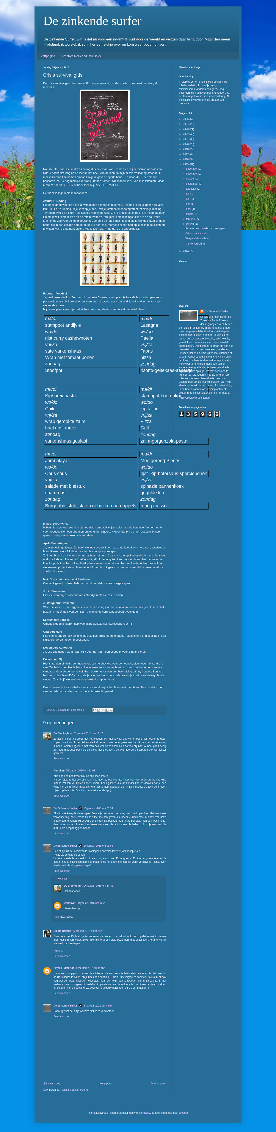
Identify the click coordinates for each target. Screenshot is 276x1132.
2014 (186, 251)
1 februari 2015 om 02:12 (90, 967)
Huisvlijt (57, 950)
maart (189, 213)
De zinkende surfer (92, 21)
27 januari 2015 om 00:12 (87, 930)
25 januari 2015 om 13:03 (80, 770)
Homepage (105, 1083)
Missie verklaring (195, 243)
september (192, 183)
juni (188, 198)
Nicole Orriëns (62, 930)
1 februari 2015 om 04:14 (98, 1005)
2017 (186, 154)
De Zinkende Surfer (65, 808)
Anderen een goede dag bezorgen (205, 228)
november (192, 173)
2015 (186, 164)
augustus (191, 188)
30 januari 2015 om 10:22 (91, 902)
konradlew (145, 1112)
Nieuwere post (52, 1083)
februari (191, 219)
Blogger (183, 1112)
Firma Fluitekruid (63, 967)
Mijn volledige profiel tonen (194, 397)
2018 (186, 149)
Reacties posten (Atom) (74, 1089)
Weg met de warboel (197, 238)
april (189, 209)
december (192, 168)
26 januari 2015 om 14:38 (98, 885)
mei (188, 203)
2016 (186, 159)
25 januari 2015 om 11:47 (88, 733)
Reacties (62, 878)
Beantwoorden (61, 758)
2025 (186, 119)
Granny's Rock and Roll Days (81, 56)
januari (190, 224)
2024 (186, 123)
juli (188, 193)
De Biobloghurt (62, 733)
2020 (186, 144)
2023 (186, 129)
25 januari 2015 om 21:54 (98, 808)
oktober (190, 178)
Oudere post (158, 1083)
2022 (186, 134)
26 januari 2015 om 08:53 (98, 845)
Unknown (69, 902)
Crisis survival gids (196, 233)
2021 (186, 139)
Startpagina (47, 56)
